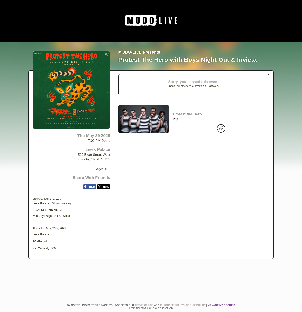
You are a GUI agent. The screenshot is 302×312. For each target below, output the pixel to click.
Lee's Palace (98, 149)
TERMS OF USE (144, 305)
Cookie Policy (196, 305)
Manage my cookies (221, 305)
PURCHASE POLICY (172, 305)
